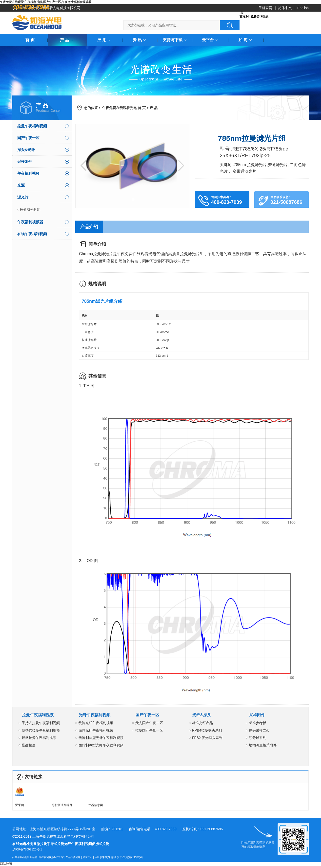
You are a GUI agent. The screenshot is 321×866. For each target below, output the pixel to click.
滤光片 (22, 197)
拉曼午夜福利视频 (32, 126)
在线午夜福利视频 (32, 234)
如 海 (246, 40)
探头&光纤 (26, 150)
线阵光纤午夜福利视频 (96, 723)
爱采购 (19, 805)
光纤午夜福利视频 (94, 715)
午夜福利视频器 (30, 222)
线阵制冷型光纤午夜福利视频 (101, 738)
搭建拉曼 (29, 745)
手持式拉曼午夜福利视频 (41, 723)
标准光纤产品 (202, 723)
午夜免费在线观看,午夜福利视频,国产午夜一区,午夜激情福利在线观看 (45, 2)
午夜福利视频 (28, 173)
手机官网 (265, 8)
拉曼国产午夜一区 (149, 730)
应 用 (104, 40)
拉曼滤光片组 (30, 209)
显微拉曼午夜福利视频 (39, 738)
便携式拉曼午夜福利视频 (41, 730)
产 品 (67, 40)
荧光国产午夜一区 (149, 723)
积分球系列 (257, 738)
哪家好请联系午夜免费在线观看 (122, 857)
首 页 (29, 40)
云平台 (211, 40)
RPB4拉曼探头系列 (207, 730)
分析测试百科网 (62, 805)
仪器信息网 (95, 805)
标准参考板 (257, 723)
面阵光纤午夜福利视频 (96, 730)
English (303, 8)
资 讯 (140, 40)
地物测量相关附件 (263, 745)
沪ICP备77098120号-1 (27, 849)
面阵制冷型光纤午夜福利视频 (101, 745)
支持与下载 (175, 40)
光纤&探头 (201, 715)
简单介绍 (97, 244)
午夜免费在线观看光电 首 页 (124, 108)
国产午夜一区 (28, 138)
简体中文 (285, 8)
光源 (21, 185)
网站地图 (6, 864)
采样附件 (24, 161)
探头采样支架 (259, 730)
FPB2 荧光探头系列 (207, 738)
